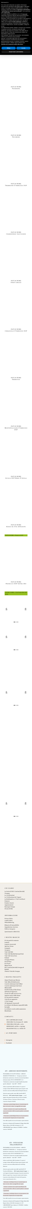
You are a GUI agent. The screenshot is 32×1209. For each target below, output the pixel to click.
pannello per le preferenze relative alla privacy (12, 44)
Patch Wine (8, 962)
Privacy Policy (9, 919)
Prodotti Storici (9, 903)
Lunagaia (7, 948)
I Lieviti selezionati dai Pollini (13, 984)
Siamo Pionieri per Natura (12, 980)
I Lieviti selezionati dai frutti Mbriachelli (13, 987)
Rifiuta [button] (8, 48)
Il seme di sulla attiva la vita (13, 994)
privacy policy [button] (20, 6)
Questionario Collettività (12, 932)
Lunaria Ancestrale (10, 944)
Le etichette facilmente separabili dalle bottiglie (16, 1006)
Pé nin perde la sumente (12, 940)
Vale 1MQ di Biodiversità (12, 982)
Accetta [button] (23, 48)
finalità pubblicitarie (16, 21)
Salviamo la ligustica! (11, 992)
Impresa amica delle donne (12, 996)
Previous (7, 609)
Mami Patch (8, 966)
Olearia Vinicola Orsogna (12, 971)
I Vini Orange (9, 1001)
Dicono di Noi (9, 909)
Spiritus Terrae (9, 946)
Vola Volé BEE (9, 952)
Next (24, 609)
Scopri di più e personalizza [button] (16, 51)
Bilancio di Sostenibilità (12, 925)
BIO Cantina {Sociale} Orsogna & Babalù (14, 968)
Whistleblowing (9, 922)
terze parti (25, 14)
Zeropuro (7, 950)
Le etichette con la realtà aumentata (15, 1009)
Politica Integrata (10, 929)
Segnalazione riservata (11, 927)
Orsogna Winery (9, 960)
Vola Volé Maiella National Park (14, 954)
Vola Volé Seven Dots (11, 956)
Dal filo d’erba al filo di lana (13, 990)
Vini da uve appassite (11, 999)
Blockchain (8, 1011)
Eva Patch (7, 964)
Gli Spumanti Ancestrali (12, 1003)
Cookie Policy (9, 921)
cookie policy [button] (7, 12)
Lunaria (7, 942)
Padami (7, 958)
